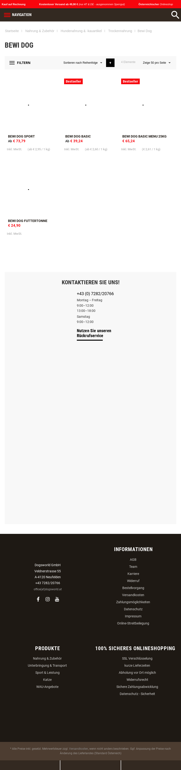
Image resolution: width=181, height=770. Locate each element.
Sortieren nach (72, 62)
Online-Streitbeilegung (133, 623)
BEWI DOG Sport (21, 136)
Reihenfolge (90, 62)
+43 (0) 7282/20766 (95, 293)
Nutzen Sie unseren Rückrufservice (94, 333)
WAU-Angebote (47, 687)
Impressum (133, 616)
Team (133, 567)
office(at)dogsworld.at (48, 589)
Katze (47, 680)
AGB (133, 559)
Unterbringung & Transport (47, 665)
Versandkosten (133, 595)
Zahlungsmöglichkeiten (133, 602)
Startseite (12, 31)
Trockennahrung (120, 31)
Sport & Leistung (47, 672)
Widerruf (133, 581)
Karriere (133, 574)
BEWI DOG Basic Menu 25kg (144, 136)
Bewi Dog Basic (78, 136)
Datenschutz (133, 609)
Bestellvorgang (133, 588)
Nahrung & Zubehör (39, 31)
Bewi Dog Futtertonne (27, 221)
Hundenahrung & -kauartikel (81, 31)
